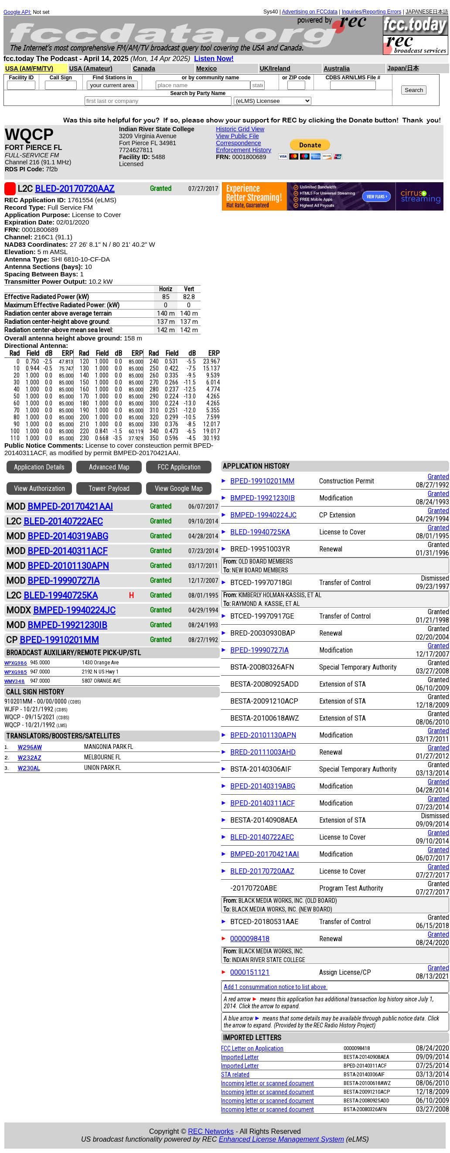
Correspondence (238, 142)
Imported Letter (240, 1057)
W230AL (29, 767)
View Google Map (179, 488)
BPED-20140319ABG (262, 786)
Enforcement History (243, 149)
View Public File (237, 136)
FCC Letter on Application (252, 1048)
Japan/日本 (403, 68)
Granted (438, 477)
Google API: (17, 12)
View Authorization (39, 488)
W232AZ (29, 757)
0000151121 (249, 972)
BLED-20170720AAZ (262, 871)
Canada (144, 68)
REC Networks (211, 1131)
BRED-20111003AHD (263, 752)
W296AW (30, 746)
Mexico (206, 68)
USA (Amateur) (90, 68)
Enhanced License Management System (281, 1139)
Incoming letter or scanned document (267, 1083)
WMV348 (14, 681)
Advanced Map (109, 467)
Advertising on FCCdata (309, 12)
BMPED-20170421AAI (264, 854)
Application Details (39, 467)
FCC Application (179, 467)
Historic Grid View (240, 129)
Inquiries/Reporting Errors (372, 12)
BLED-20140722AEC (262, 837)
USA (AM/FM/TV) (29, 68)
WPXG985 (15, 671)
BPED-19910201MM (262, 481)
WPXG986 (15, 662)
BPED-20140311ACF (262, 803)
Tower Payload (109, 488)
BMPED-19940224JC (263, 515)
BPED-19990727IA (259, 650)
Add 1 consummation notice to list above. (275, 986)
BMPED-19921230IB (262, 498)
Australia (337, 68)
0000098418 (249, 939)
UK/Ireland (275, 68)
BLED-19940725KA (260, 532)
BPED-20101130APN (263, 735)
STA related (235, 1074)
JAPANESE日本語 (427, 12)
